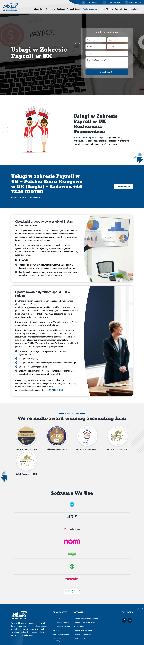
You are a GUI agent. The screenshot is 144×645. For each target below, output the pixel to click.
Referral (118, 9)
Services (50, 9)
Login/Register (133, 2)
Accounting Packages (61, 626)
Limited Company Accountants (86, 618)
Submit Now (106, 73)
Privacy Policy (79, 638)
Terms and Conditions (82, 634)
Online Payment (111, 2)
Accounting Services (61, 622)
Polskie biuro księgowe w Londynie (89, 137)
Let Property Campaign (57, 639)
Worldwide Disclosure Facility (85, 622)
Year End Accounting (61, 634)
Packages (61, 9)
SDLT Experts (79, 626)
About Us (39, 9)
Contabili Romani (74, 9)
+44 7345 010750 (55, 390)
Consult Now (123, 186)
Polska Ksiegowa (91, 9)
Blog (125, 9)
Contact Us (135, 9)
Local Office (107, 9)
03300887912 (90, 2)
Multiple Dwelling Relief (83, 630)
